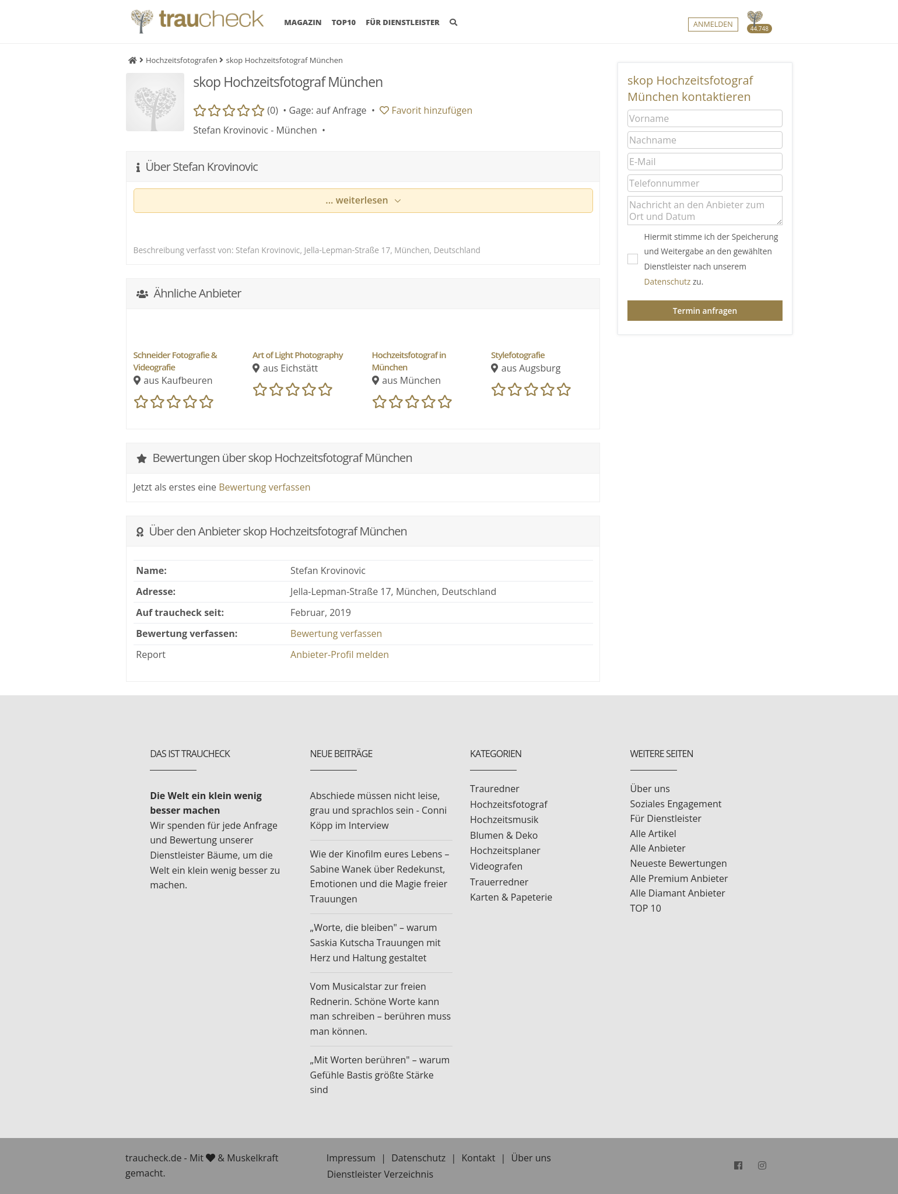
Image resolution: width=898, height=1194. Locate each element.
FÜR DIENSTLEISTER (403, 25)
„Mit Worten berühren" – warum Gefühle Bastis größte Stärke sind (380, 1074)
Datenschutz (667, 281)
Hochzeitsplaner (505, 850)
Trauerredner (499, 882)
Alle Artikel (653, 833)
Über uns (650, 788)
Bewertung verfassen (264, 487)
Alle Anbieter (658, 848)
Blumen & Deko (504, 835)
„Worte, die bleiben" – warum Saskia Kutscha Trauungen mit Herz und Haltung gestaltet (375, 942)
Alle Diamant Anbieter (677, 893)
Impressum (351, 1157)
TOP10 (344, 25)
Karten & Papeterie (511, 897)
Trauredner (495, 788)
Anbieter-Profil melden (339, 654)
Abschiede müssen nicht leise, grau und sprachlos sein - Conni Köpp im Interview (378, 810)
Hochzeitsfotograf (509, 804)
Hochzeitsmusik (504, 819)
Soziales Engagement (676, 803)
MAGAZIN (302, 24)
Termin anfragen (705, 310)
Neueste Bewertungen (678, 863)
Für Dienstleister (665, 818)
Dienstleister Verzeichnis (380, 1174)
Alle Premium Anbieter (679, 878)
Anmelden (713, 27)
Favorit (426, 110)
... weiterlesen (358, 200)
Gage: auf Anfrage (327, 110)
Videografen (496, 866)
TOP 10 (645, 908)
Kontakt (478, 1157)
